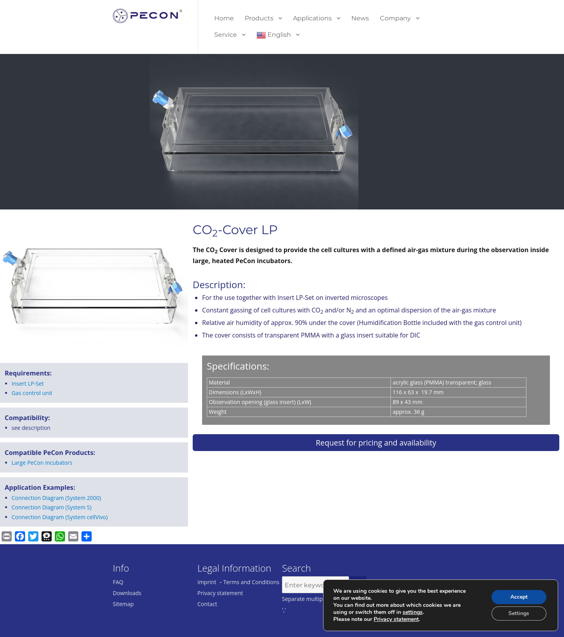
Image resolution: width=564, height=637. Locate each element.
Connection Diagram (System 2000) (56, 498)
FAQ (118, 582)
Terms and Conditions (251, 582)
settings (413, 612)
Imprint (206, 582)
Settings (518, 613)
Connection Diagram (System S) (52, 507)
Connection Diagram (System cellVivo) (60, 517)
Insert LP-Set (28, 383)
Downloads (127, 593)
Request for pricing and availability (376, 442)
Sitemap (123, 604)
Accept (519, 597)
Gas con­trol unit (32, 393)
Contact (207, 604)
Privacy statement (220, 593)
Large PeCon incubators (42, 462)
